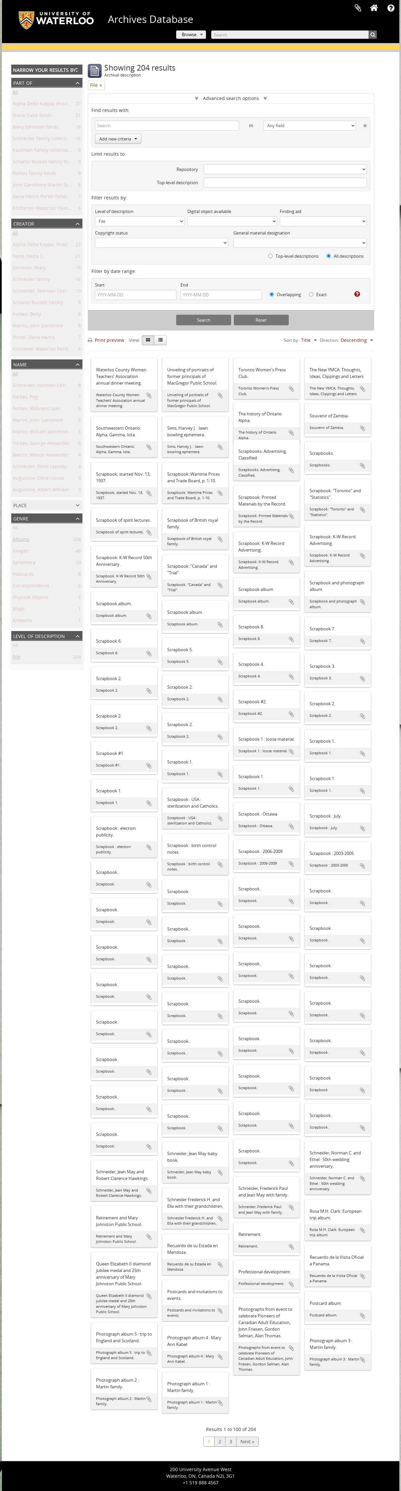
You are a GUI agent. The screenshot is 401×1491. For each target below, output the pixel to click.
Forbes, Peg (25, 398)
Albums (21, 540)
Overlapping (285, 294)
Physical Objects (31, 598)
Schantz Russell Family (38, 303)
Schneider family (31, 280)
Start (100, 285)
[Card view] (148, 340)
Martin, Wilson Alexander (41, 456)
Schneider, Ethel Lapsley (40, 467)
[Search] (294, 34)
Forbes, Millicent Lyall (36, 409)
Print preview (106, 340)
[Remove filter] (101, 85)
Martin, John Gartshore (38, 327)
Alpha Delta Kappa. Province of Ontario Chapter (66, 245)
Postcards (23, 575)
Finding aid (290, 211)
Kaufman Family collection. (42, 151)
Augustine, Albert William (41, 491)
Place (20, 504)
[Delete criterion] (361, 124)
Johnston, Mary (29, 269)
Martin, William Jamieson (40, 433)
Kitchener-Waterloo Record (43, 350)
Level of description (39, 635)
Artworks (22, 621)
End (184, 285)
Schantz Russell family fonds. (45, 163)
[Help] (354, 294)
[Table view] (160, 340)
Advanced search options (231, 98)
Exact (318, 294)
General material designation (261, 233)
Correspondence (31, 587)
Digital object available (209, 211)
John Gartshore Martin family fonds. (52, 186)
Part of (22, 82)
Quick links (391, 8)
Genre (20, 517)
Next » (247, 1441)
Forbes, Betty (27, 315)
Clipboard (358, 8)
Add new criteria (118, 139)
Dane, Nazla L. (28, 257)
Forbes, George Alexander (41, 444)
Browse (189, 34)
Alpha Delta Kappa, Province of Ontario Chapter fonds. (73, 105)
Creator (23, 223)
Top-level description (177, 183)
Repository (187, 169)
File (16, 658)
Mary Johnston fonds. (36, 128)
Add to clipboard (149, 395)
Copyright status (111, 233)
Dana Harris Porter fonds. (41, 197)
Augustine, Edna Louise (38, 479)
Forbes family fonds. (35, 174)
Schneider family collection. (43, 139)
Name (20, 363)
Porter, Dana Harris (34, 338)
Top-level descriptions (293, 256)
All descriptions (345, 256)
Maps (19, 610)
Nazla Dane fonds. (33, 116)
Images (20, 552)
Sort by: (291, 340)
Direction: (329, 340)
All (15, 93)
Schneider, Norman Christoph (46, 292)
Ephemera (24, 563)
